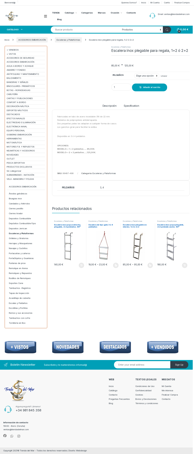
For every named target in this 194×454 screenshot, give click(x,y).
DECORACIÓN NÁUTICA (18, 106)
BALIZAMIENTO (14, 78)
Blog (59, 19)
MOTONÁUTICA (14, 142)
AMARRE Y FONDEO (16, 70)
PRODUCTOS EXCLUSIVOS (19, 167)
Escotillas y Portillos (18, 308)
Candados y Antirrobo (19, 203)
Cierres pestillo (16, 208)
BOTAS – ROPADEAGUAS (18, 90)
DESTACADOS (13, 114)
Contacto (131, 13)
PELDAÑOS (118, 75)
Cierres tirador (16, 213)
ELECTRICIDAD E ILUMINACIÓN (21, 122)
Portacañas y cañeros (19, 253)
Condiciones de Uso (145, 386)
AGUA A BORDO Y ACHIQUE (20, 66)
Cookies (139, 395)
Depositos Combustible (20, 218)
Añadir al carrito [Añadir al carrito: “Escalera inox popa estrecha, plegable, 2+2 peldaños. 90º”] (81, 265)
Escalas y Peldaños (18, 303)
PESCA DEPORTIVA (16, 163)
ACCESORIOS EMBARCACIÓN (32, 40)
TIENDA (56, 13)
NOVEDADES (13, 155)
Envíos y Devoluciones (146, 399)
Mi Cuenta (155, 2)
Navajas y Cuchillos (18, 248)
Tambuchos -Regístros (20, 288)
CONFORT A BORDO (16, 102)
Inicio (143, 2)
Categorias (87, 13)
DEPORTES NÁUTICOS (17, 110)
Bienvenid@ (10, 2)
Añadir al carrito (151, 87)
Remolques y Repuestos (20, 273)
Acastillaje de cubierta (19, 298)
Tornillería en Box (17, 323)
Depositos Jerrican (18, 228)
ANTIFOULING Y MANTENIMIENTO (23, 74)
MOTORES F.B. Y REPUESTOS (20, 147)
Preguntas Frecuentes (119, 399)
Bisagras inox (15, 198)
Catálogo (69, 13)
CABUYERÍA (12, 94)
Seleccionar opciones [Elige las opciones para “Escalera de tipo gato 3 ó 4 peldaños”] (116, 265)
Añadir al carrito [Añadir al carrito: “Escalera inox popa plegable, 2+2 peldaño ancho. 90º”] (184, 265)
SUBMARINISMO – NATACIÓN (20, 175)
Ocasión (115, 13)
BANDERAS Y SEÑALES (17, 82)
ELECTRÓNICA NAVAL (17, 126)
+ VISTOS (11, 54)
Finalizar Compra (182, 2)
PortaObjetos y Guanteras (21, 258)
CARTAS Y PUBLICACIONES (20, 98)
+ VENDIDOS (13, 50)
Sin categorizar (14, 171)
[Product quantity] (121, 87)
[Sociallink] (4, 435)
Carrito (167, 2)
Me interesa (167, 390)
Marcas (102, 13)
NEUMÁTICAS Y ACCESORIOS (21, 150)
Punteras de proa (17, 263)
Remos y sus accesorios (20, 313)
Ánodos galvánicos (18, 193)
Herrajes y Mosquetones (20, 243)
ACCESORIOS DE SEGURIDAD (20, 58)
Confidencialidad (143, 390)
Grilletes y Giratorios (18, 238)
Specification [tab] (131, 105)
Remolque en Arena (18, 268)
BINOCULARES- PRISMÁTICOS (21, 86)
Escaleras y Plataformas (68, 40)
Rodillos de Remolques (20, 278)
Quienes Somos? (129, 2)
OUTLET (11, 159)
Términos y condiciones (146, 403)
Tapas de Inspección (19, 293)
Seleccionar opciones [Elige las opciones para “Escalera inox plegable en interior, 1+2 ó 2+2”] (150, 265)
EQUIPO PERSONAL (16, 130)
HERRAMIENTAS (14, 138)
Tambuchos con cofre (19, 318)
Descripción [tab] (109, 105)
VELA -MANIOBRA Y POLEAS (20, 179)
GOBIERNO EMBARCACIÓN (19, 134)
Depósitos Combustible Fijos (22, 223)
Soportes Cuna (16, 283)
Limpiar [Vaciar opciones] (164, 76)
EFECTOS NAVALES (16, 118)
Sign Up (179, 364)
